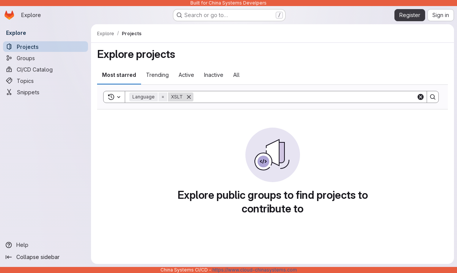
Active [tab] (186, 75)
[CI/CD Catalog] (45, 69)
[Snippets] (45, 92)
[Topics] (45, 80)
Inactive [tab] (213, 75)
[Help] (45, 245)
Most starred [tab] (119, 75)
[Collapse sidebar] (45, 257)
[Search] (305, 96)
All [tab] (236, 75)
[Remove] (188, 96)
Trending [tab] (157, 75)
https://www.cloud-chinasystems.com (254, 270)
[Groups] (45, 58)
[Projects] (45, 46)
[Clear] (420, 96)
